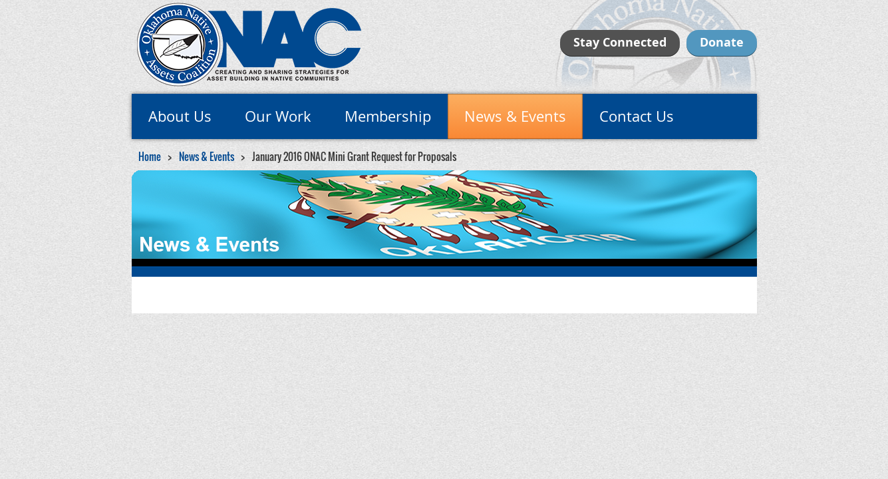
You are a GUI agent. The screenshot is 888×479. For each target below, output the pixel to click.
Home (149, 156)
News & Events (206, 156)
